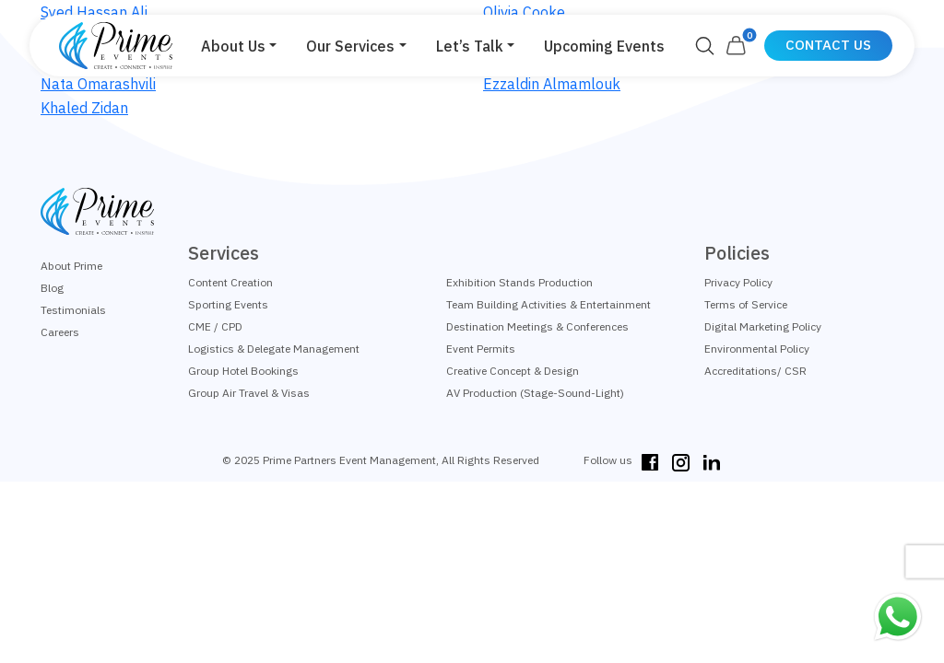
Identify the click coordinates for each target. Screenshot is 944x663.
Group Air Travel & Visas (249, 393)
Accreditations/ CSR (755, 371)
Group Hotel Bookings (243, 371)
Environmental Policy (756, 348)
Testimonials (73, 310)
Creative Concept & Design (512, 371)
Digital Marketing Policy (762, 326)
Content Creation (230, 282)
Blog (52, 288)
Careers (60, 332)
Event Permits (480, 348)
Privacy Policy (738, 282)
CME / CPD (215, 326)
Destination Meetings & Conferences (537, 326)
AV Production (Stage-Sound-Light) (535, 393)
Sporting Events (228, 304)
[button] (238, 46)
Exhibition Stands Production (519, 282)
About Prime (71, 266)
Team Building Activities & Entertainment (548, 304)
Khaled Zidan (84, 108)
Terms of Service (745, 304)
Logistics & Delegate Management (274, 348)
